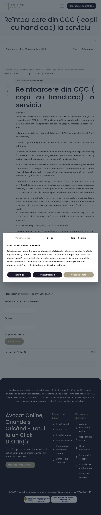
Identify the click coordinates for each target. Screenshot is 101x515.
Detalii (50, 238)
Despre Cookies (78, 238)
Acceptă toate (78, 274)
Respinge (19, 274)
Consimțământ (22, 238)
